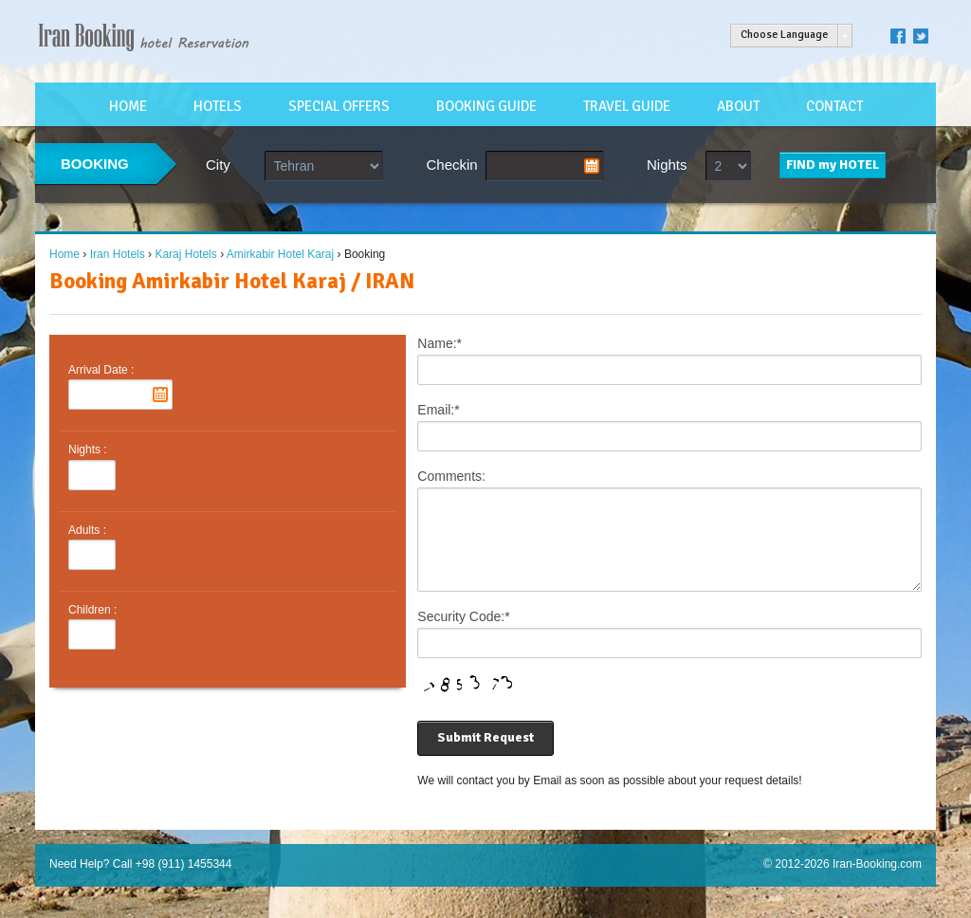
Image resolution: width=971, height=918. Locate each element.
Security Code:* (463, 633)
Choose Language (784, 35)
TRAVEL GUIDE (626, 106)
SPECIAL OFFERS (339, 106)
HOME (128, 106)
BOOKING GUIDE (486, 106)
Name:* (439, 343)
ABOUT (738, 106)
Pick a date (591, 166)
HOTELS (217, 106)
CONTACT (834, 106)
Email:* (438, 409)
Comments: (451, 476)
